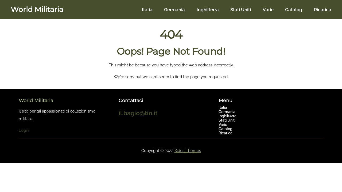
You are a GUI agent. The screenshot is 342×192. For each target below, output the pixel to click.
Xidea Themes (187, 150)
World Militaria (37, 9)
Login (24, 130)
